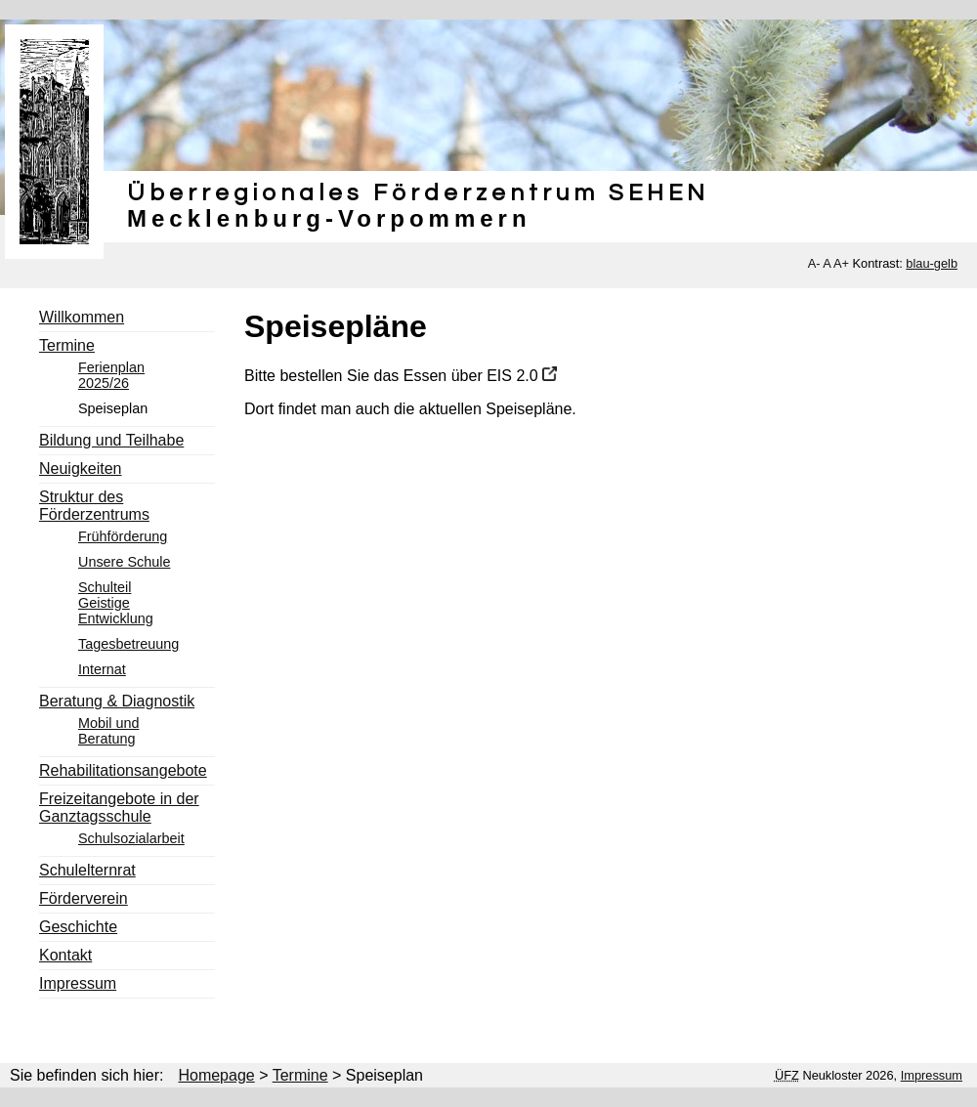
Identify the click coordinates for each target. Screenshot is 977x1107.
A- (814, 263)
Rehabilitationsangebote (123, 770)
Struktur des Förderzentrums (94, 506)
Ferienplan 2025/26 (111, 375)
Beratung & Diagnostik (116, 701)
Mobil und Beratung (108, 730)
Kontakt (65, 955)
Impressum (77, 983)
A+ (841, 263)
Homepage (216, 1075)
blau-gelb (931, 263)
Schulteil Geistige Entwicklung (115, 602)
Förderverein (83, 898)
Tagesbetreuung (128, 644)
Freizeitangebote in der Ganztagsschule (119, 807)
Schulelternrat (87, 870)
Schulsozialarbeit (131, 838)
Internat (102, 669)
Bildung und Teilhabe (111, 440)
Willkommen (81, 317)
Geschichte (78, 926)
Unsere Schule (124, 562)
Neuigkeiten (80, 468)
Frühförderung (122, 536)
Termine (67, 345)
